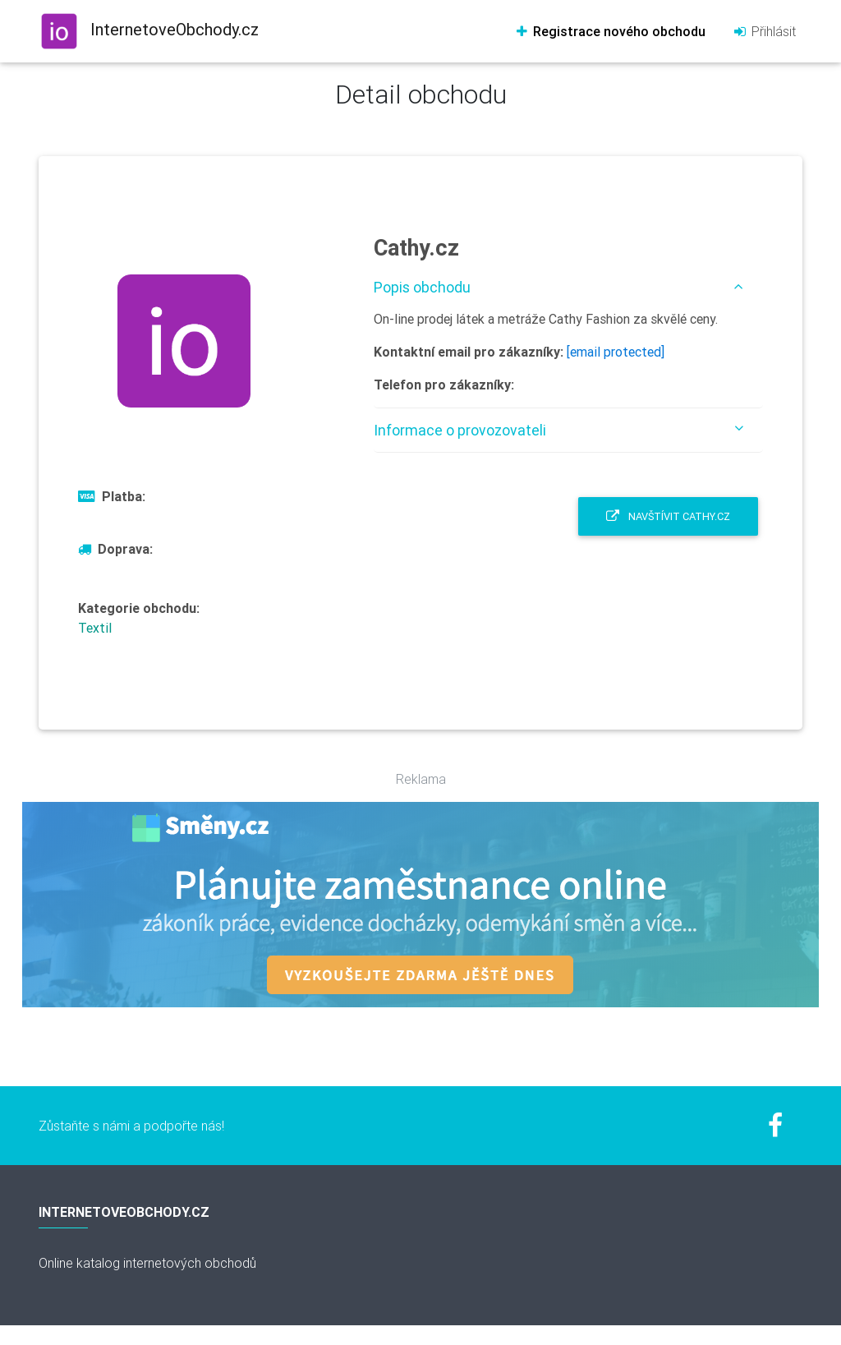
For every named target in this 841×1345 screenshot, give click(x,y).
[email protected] (615, 351)
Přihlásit (764, 31)
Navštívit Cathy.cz (668, 516)
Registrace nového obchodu (609, 31)
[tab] (568, 287)
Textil (95, 628)
